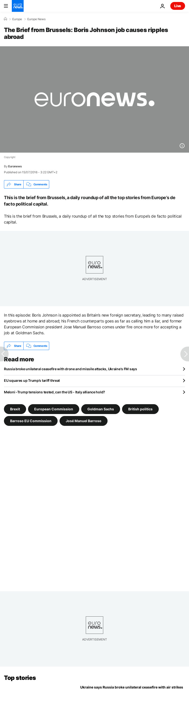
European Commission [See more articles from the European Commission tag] (53, 409)
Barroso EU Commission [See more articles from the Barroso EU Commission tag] (30, 421)
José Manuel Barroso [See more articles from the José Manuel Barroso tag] (83, 421)
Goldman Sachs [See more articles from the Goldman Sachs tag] (100, 409)
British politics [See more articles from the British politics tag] (140, 409)
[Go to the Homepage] (18, 6)
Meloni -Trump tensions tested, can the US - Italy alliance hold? (54, 392)
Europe (17, 19)
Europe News (36, 19)
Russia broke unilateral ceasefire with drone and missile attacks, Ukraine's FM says (70, 369)
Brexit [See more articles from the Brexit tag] (15, 409)
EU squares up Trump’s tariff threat (32, 380)
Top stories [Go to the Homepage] (20, 677)
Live (177, 6)
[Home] (5, 19)
